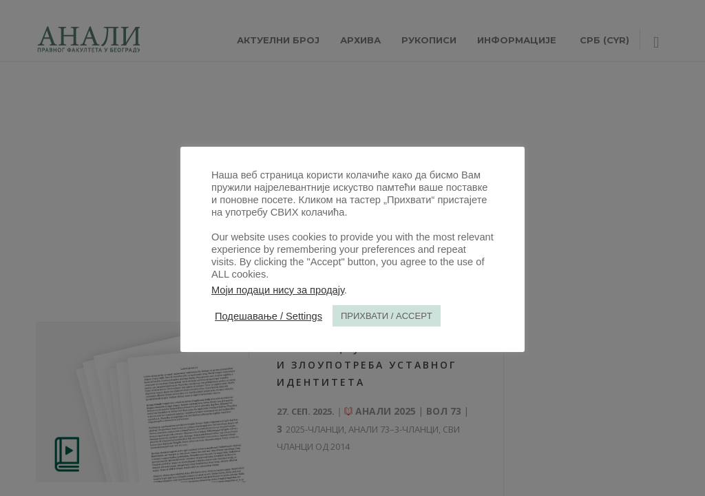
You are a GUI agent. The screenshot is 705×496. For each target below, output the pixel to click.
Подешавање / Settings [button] (268, 316)
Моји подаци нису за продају (277, 290)
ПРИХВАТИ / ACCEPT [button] (386, 316)
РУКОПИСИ (428, 39)
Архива (360, 39)
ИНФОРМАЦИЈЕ (516, 39)
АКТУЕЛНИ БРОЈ (278, 39)
